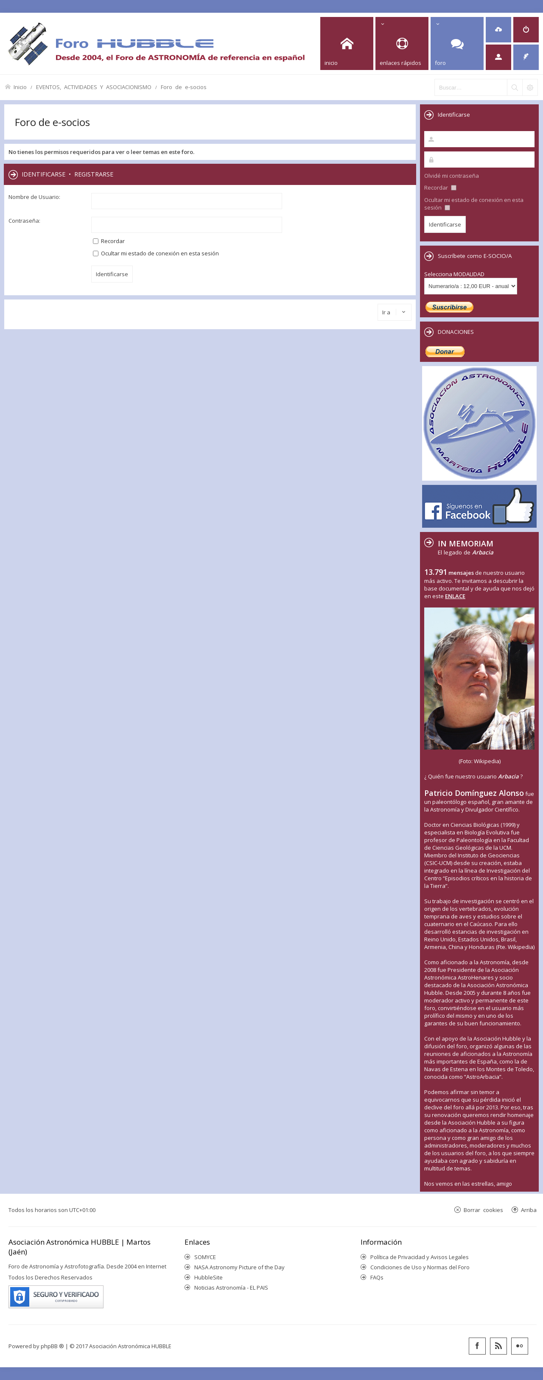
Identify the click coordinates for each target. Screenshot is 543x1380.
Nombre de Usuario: (34, 197)
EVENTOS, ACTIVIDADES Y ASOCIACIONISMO (93, 87)
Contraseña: (24, 220)
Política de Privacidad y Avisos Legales (419, 1257)
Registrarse (93, 174)
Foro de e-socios (184, 87)
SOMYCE (205, 1257)
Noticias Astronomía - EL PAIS (231, 1287)
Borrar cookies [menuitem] (483, 1209)
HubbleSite (208, 1277)
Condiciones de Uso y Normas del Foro (420, 1267)
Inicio (20, 87)
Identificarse (43, 174)
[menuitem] (498, 29)
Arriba (529, 1209)
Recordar (109, 241)
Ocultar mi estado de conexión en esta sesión (156, 253)
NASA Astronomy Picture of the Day (239, 1267)
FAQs (376, 1277)
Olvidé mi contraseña (451, 175)
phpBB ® (52, 1346)
